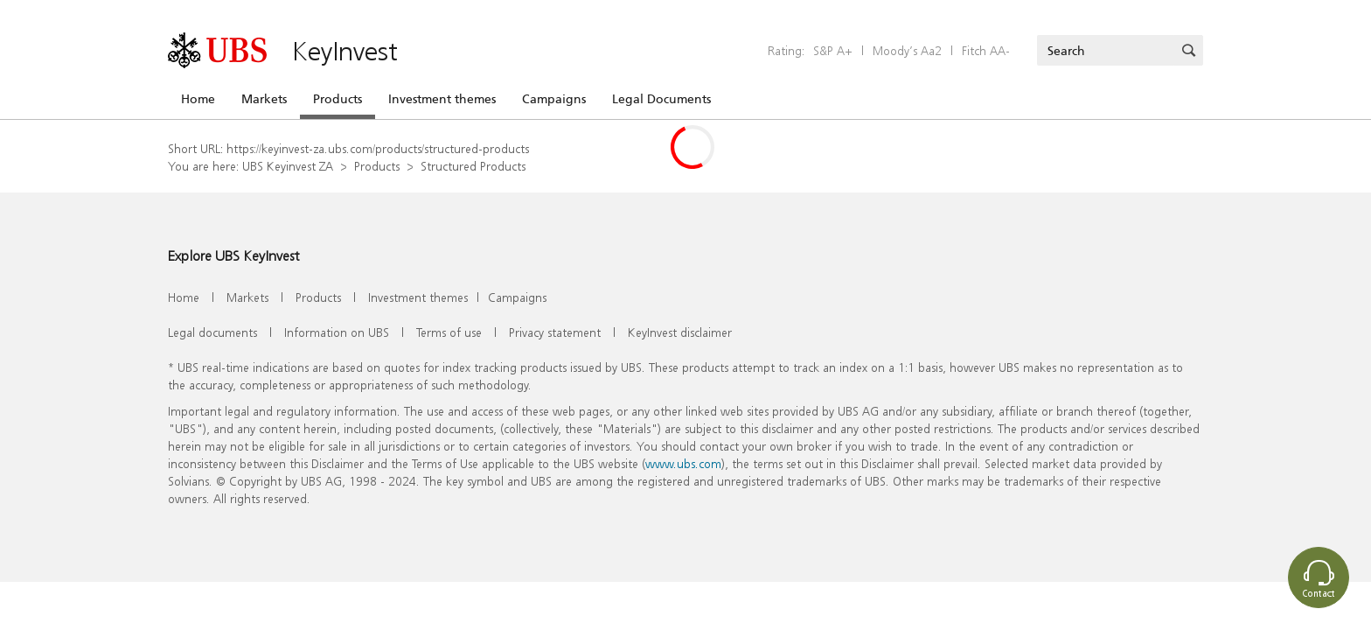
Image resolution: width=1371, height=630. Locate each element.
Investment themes (442, 99)
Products (337, 99)
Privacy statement (555, 332)
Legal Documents (661, 99)
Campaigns (554, 99)
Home (198, 99)
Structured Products (473, 166)
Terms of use (449, 332)
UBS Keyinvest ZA (287, 166)
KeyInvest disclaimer (680, 332)
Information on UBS (336, 332)
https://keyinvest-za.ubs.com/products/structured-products (377, 148)
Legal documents (212, 332)
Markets (264, 99)
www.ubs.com (683, 463)
